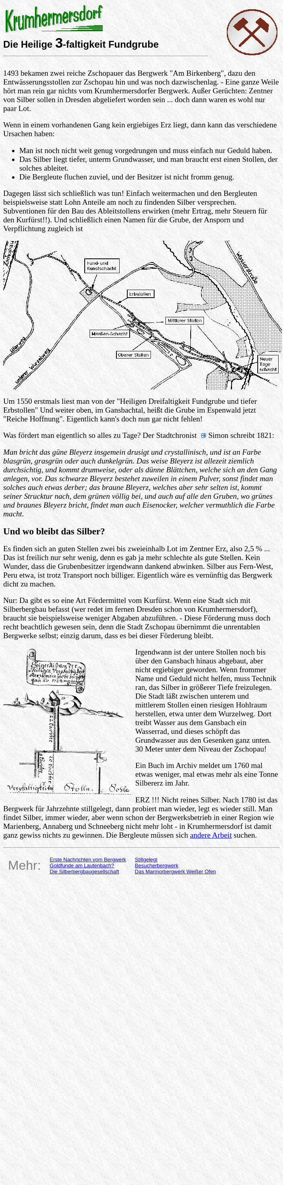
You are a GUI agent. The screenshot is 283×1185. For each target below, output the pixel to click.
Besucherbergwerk (156, 866)
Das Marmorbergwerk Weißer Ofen (175, 872)
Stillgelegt (146, 860)
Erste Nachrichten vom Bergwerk (88, 860)
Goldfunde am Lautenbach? (82, 866)
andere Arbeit (211, 835)
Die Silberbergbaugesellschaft (84, 872)
